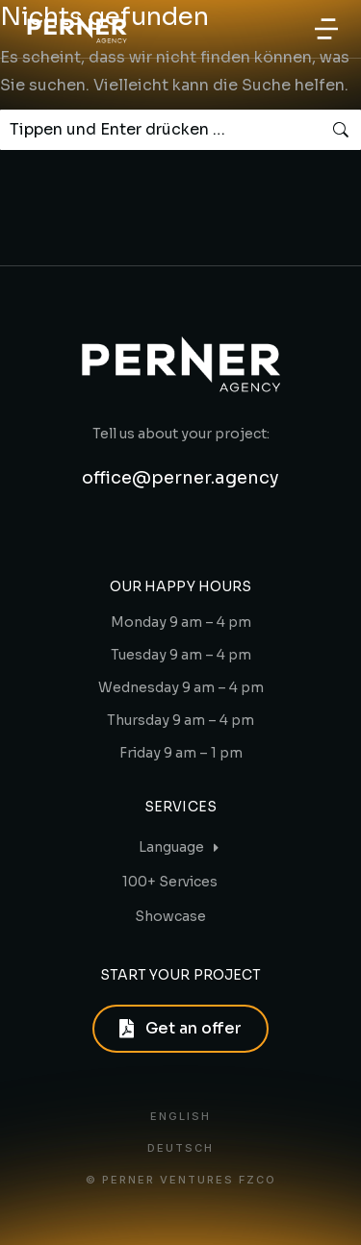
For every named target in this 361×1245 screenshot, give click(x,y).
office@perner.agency (180, 477)
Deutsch (180, 1148)
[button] (326, 29)
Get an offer (180, 1028)
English (180, 1116)
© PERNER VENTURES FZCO (181, 1180)
